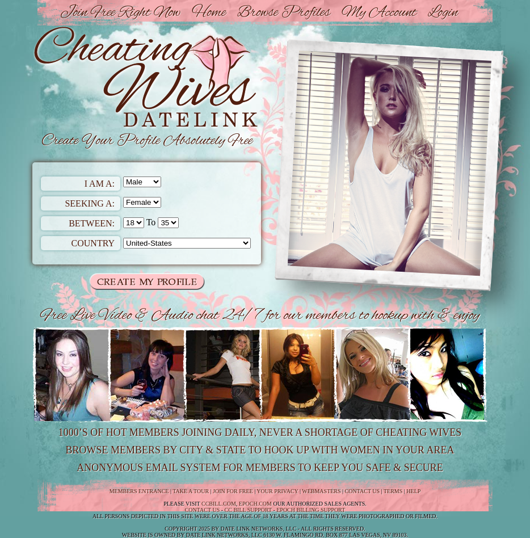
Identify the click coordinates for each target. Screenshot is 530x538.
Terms (393, 491)
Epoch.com (255, 504)
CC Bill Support (248, 510)
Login (443, 13)
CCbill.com (218, 504)
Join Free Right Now (120, 13)
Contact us (202, 510)
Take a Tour (191, 491)
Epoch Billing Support (310, 510)
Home (209, 13)
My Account (379, 13)
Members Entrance (139, 491)
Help (413, 491)
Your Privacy (277, 491)
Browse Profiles (283, 13)
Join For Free (233, 491)
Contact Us (362, 491)
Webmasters (321, 491)
